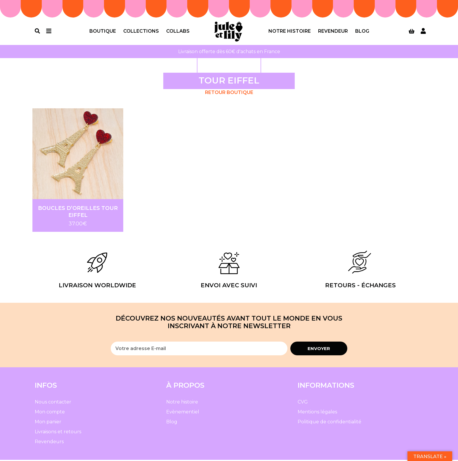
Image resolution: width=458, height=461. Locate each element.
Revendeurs (49, 443)
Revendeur (333, 31)
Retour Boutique (229, 93)
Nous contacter (53, 403)
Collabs (178, 31)
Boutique (102, 31)
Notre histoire (289, 31)
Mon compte (50, 413)
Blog (362, 31)
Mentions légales (317, 413)
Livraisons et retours (58, 433)
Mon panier (48, 423)
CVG (303, 403)
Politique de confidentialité (329, 423)
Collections (141, 31)
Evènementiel (182, 413)
